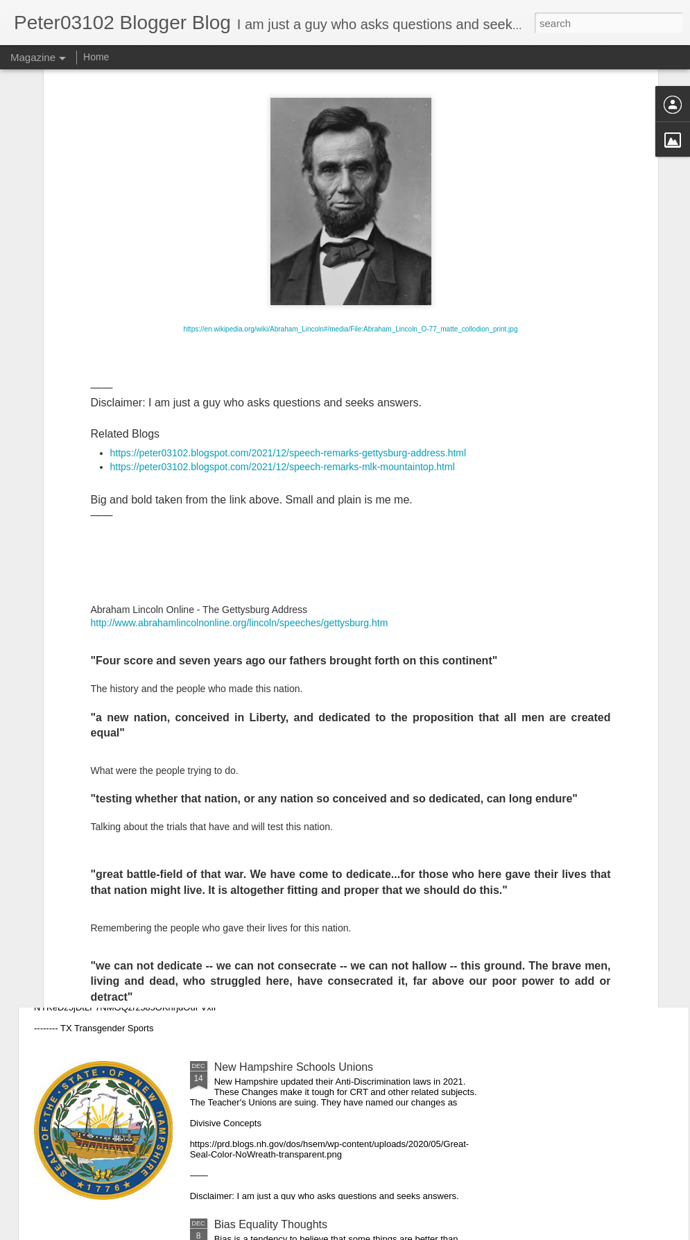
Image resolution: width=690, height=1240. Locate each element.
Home (96, 56)
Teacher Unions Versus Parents (136, 909)
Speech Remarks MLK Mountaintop (302, 752)
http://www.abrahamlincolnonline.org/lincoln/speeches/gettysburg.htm (239, 446)
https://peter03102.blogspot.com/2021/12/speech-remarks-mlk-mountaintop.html (282, 290)
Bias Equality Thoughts (270, 1224)
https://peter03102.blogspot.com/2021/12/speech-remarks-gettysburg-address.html (288, 276)
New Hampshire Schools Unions (293, 1067)
